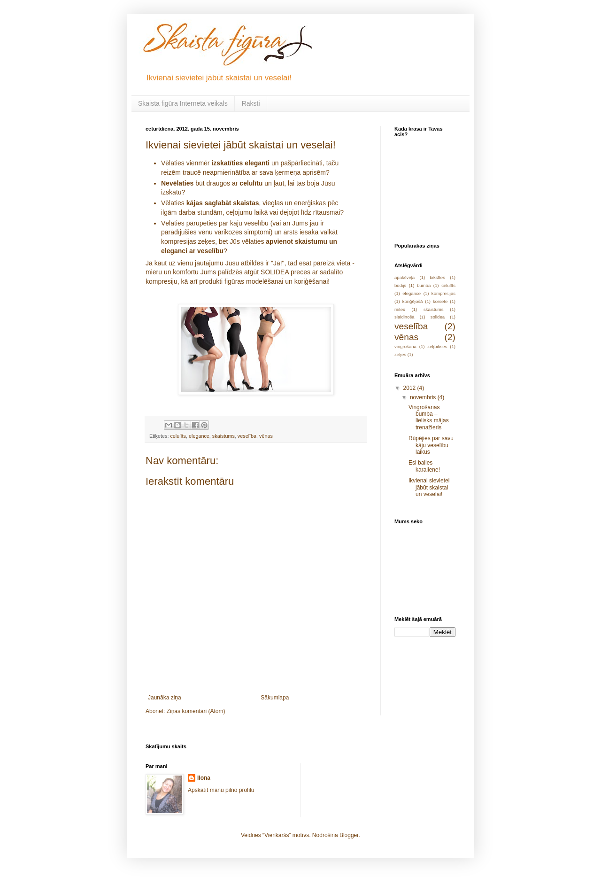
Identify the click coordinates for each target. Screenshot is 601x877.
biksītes (437, 277)
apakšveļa (404, 277)
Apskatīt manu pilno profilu (221, 790)
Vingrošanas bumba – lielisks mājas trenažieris (428, 417)
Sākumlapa (275, 697)
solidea (438, 316)
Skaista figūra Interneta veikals (183, 103)
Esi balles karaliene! (424, 466)
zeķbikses (437, 346)
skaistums (223, 436)
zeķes (400, 354)
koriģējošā (412, 301)
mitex (399, 309)
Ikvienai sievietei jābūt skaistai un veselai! (428, 487)
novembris (424, 397)
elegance (199, 436)
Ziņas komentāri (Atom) (196, 711)
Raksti (251, 103)
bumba (424, 285)
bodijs (400, 285)
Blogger (349, 835)
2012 (410, 388)
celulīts (178, 436)
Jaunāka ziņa (164, 697)
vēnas (266, 436)
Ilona (203, 778)
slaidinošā (404, 316)
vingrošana (405, 346)
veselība (247, 436)
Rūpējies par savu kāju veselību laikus (431, 445)
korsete (440, 301)
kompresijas (443, 293)
